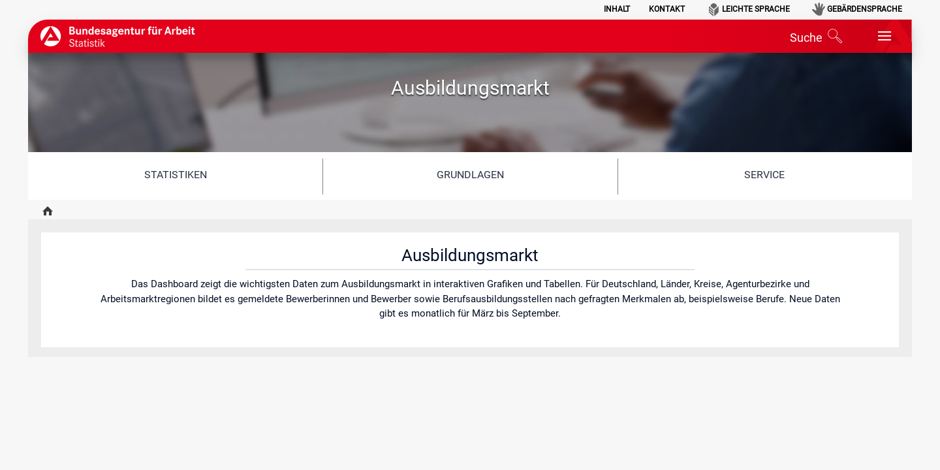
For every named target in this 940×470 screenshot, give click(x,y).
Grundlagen (470, 174)
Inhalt (617, 9)
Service (764, 174)
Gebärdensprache (864, 9)
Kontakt (667, 9)
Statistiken (175, 174)
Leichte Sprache (756, 9)
